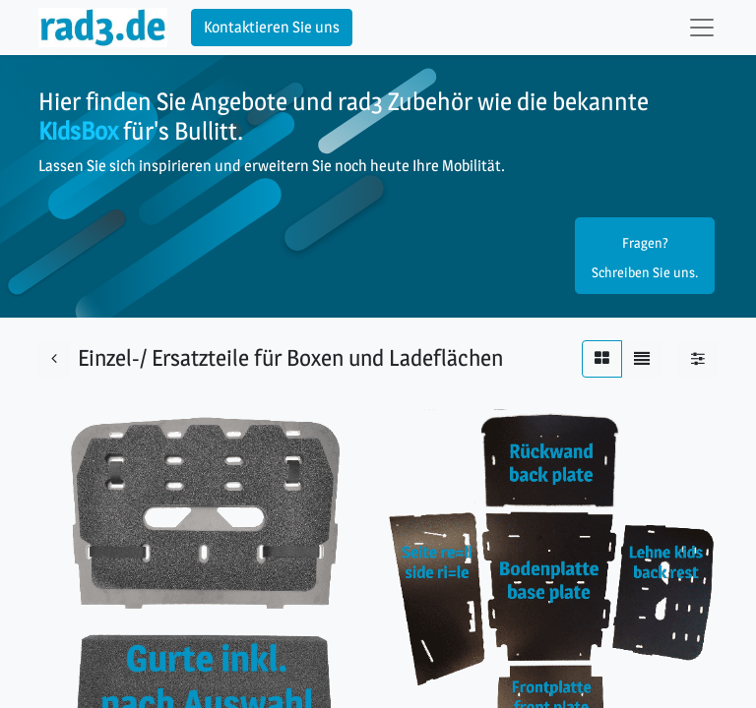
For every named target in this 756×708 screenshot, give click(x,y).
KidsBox (78, 130)
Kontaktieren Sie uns (272, 27)
